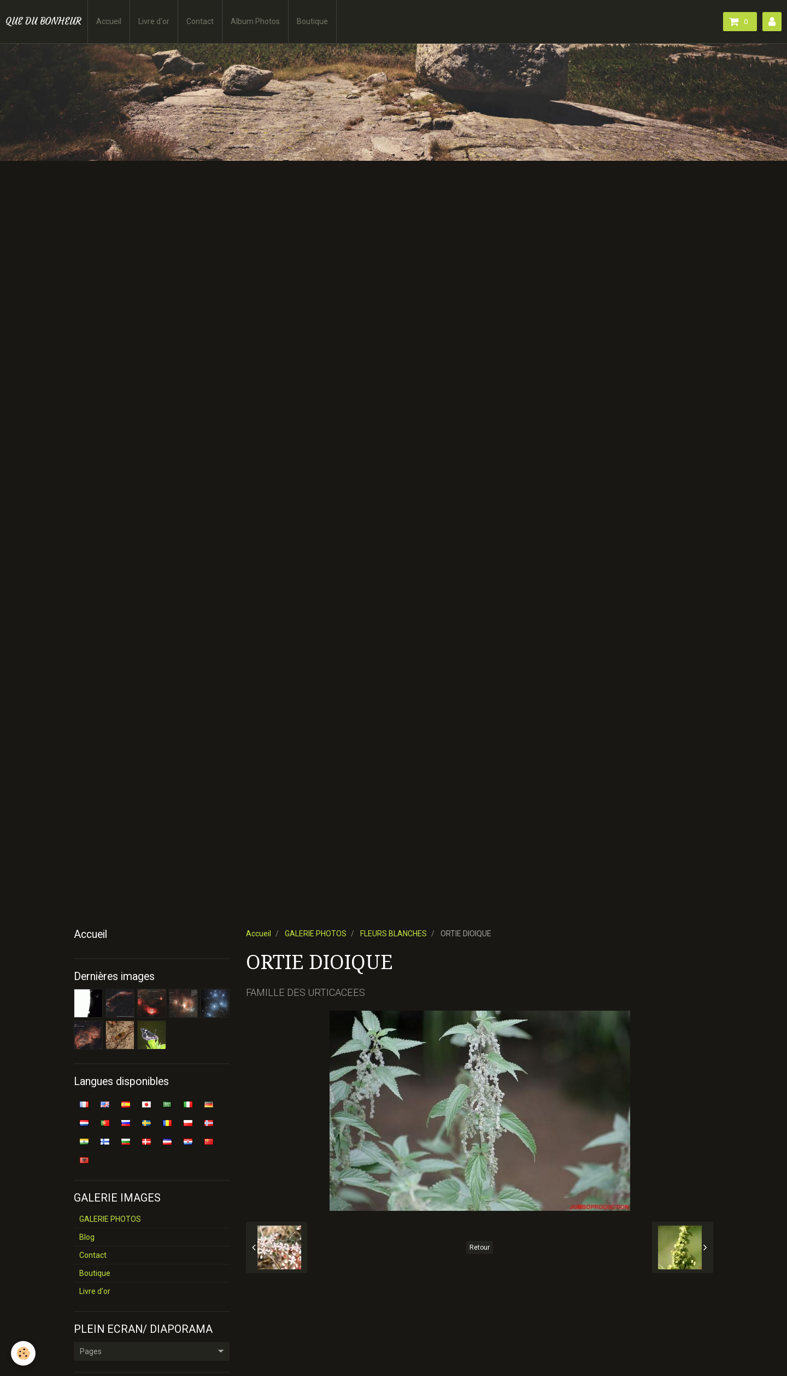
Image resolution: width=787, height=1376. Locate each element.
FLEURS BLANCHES (393, 933)
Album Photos (255, 21)
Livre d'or (153, 21)
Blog (87, 1237)
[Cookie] (23, 1353)
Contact (200, 21)
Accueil (108, 21)
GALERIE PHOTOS (315, 933)
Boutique (312, 21)
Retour (479, 1247)
